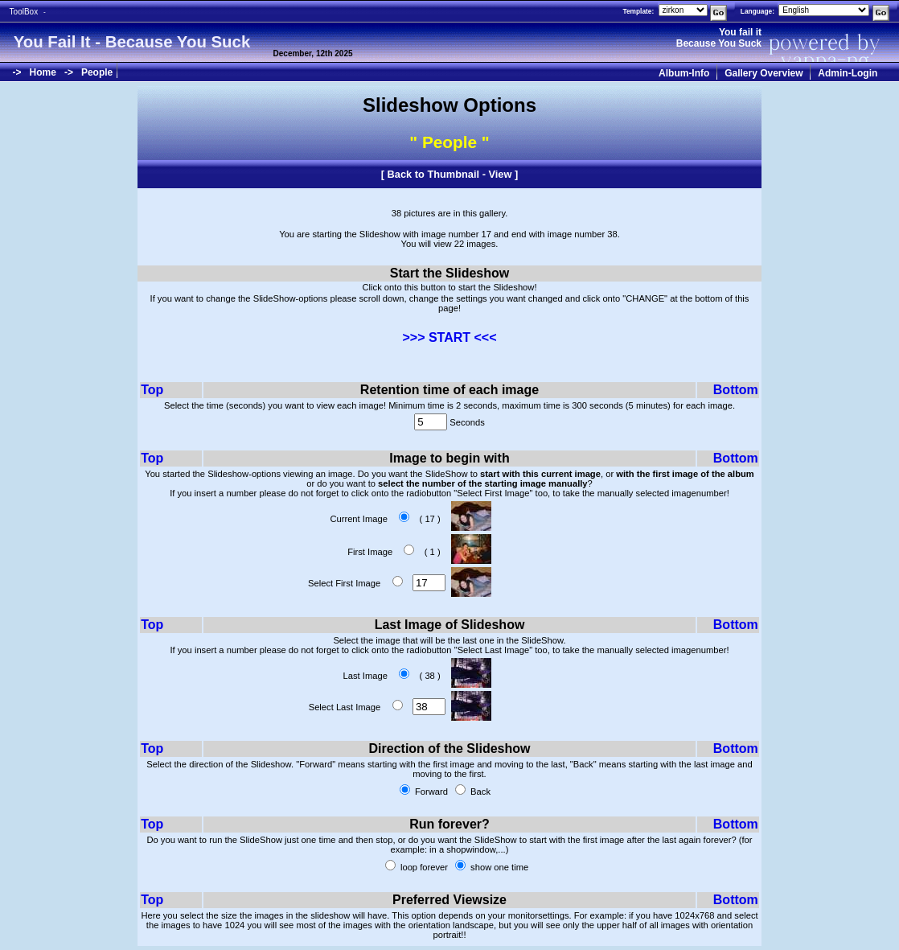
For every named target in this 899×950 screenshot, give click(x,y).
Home (43, 72)
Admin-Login (847, 73)
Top (152, 390)
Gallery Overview (764, 73)
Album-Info (684, 73)
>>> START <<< (449, 337)
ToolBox (24, 11)
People (97, 72)
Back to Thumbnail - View (450, 174)
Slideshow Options (449, 105)
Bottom (735, 390)
